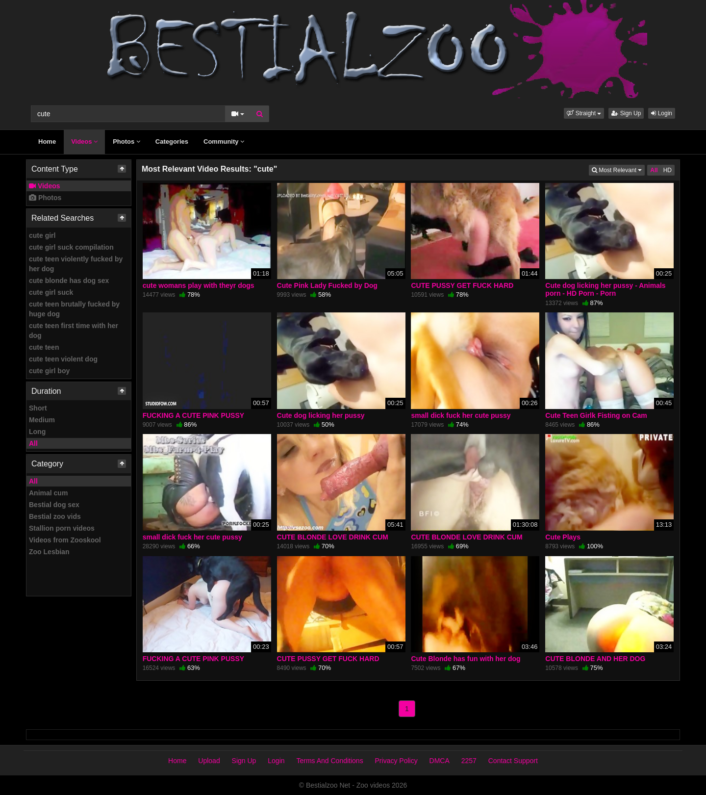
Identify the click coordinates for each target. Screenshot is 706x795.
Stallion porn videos (62, 528)
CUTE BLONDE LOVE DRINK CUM (332, 537)
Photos (126, 141)
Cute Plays (562, 537)
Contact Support (513, 761)
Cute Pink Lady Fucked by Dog (327, 285)
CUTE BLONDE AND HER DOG (595, 659)
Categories (171, 141)
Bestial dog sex (54, 505)
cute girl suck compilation (71, 247)
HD (667, 170)
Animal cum (48, 493)
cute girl (42, 235)
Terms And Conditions (329, 761)
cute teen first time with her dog (73, 330)
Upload (209, 761)
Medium (42, 420)
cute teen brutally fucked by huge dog (74, 309)
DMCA (439, 761)
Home (47, 141)
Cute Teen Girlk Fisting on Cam (596, 415)
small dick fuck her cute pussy (460, 415)
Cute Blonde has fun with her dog (465, 659)
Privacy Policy (396, 761)
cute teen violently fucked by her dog (76, 264)
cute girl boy (49, 371)
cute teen (44, 347)
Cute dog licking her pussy (321, 415)
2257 (469, 761)
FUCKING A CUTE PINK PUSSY (193, 415)
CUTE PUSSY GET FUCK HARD (462, 285)
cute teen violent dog (63, 359)
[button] (584, 113)
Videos (84, 141)
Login (661, 113)
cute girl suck (51, 292)
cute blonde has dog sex (69, 280)
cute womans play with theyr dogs (198, 285)
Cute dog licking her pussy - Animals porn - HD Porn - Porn (605, 289)
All (33, 443)
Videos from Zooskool (65, 540)
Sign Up (626, 113)
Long (37, 432)
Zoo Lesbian (49, 552)
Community (223, 141)
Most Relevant (618, 169)
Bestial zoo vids (55, 516)
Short (38, 408)
